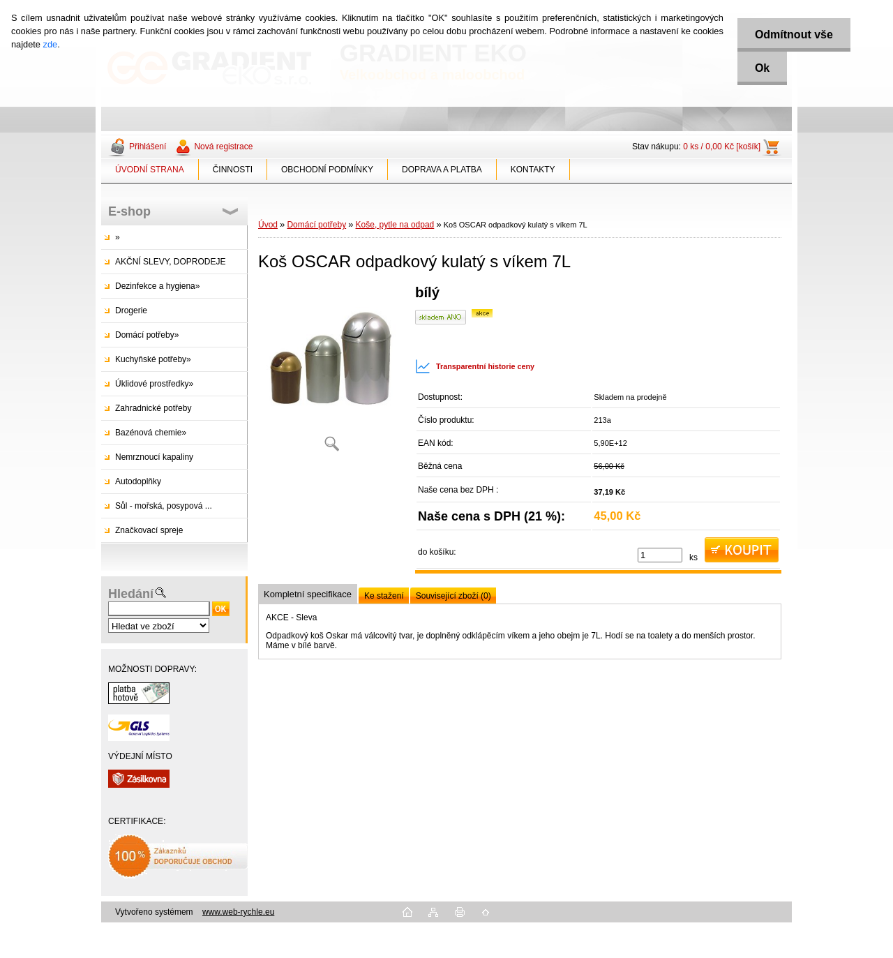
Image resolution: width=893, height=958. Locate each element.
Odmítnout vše (794, 34)
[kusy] (660, 555)
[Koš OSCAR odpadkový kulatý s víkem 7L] (331, 373)
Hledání (130, 594)
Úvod (268, 225)
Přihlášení (147, 146)
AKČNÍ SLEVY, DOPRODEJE (170, 262)
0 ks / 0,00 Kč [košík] (721, 146)
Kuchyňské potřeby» (153, 359)
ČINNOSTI (233, 169)
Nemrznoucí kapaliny (154, 457)
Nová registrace (223, 146)
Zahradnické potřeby (153, 408)
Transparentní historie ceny (474, 366)
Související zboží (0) (453, 596)
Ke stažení (384, 596)
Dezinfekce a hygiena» (157, 286)
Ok (762, 68)
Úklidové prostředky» (154, 384)
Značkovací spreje (149, 530)
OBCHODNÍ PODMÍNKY (327, 169)
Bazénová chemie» (150, 432)
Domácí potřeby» (147, 335)
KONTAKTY (533, 169)
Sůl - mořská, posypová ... (163, 506)
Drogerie (131, 310)
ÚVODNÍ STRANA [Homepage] (149, 169)
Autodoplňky (138, 481)
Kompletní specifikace (308, 594)
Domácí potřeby (316, 225)
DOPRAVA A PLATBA (442, 169)
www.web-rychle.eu (238, 912)
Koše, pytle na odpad (395, 225)
